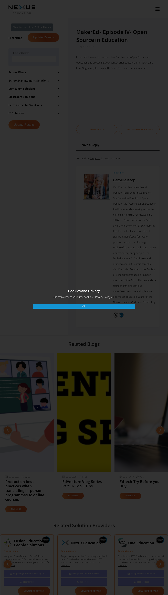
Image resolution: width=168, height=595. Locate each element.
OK (84, 306)
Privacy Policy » (103, 297)
